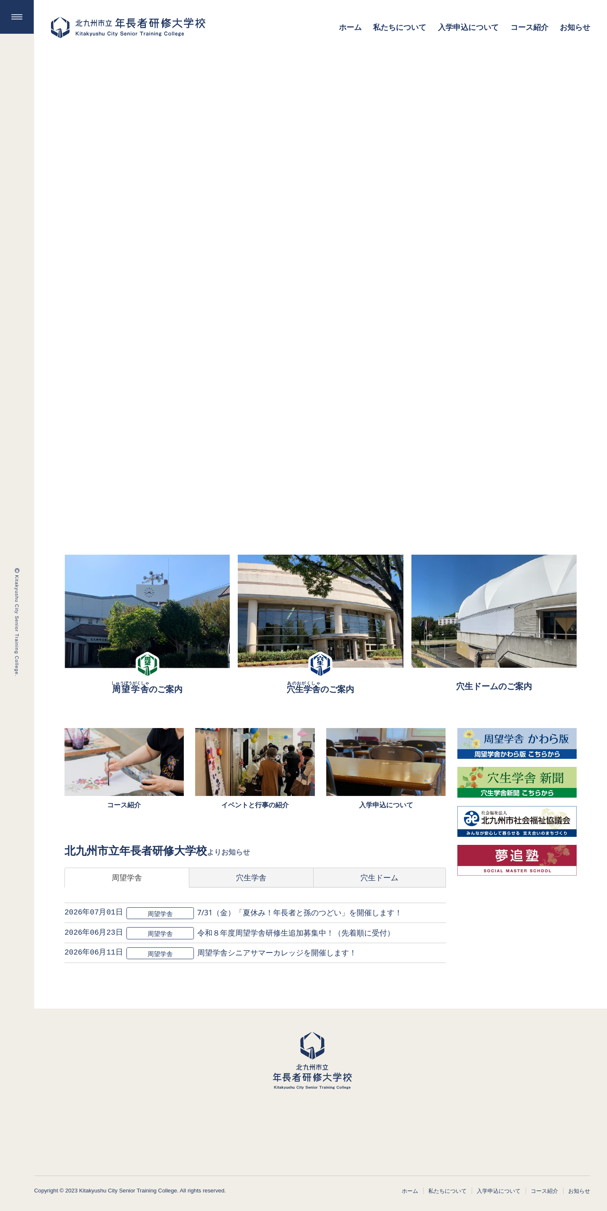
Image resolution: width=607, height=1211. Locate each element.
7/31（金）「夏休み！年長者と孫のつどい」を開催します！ (299, 912)
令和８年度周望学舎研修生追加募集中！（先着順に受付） (295, 933)
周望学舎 (127, 877)
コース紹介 (544, 1191)
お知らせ (579, 1191)
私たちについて (447, 1191)
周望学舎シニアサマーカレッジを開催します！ (276, 952)
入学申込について (499, 1191)
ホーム (410, 1191)
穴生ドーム (379, 877)
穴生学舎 (251, 877)
